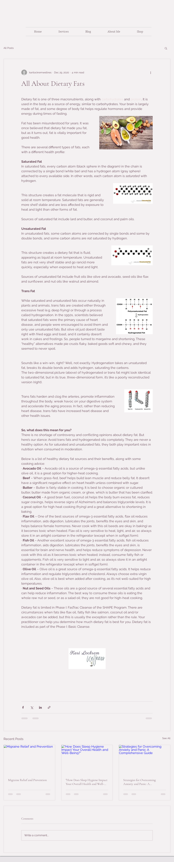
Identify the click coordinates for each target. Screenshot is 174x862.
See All (166, 738)
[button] (166, 48)
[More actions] (150, 72)
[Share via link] (49, 707)
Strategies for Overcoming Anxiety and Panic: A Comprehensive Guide (139, 782)
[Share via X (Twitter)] (31, 707)
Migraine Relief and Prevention (27, 780)
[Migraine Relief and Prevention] (29, 759)
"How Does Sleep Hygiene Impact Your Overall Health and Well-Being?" (86, 782)
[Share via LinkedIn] (40, 707)
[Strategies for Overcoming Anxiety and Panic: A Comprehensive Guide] (144, 759)
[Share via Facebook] (23, 707)
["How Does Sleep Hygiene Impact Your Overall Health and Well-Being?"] (87, 759)
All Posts (9, 48)
